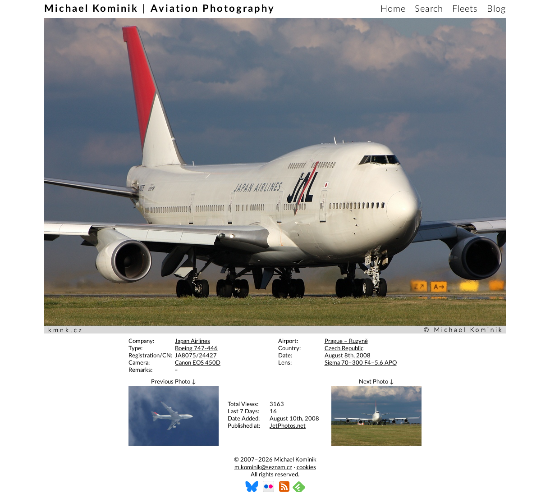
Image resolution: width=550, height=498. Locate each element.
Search (429, 9)
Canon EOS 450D (197, 363)
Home (393, 9)
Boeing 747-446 (196, 349)
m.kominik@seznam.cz (263, 468)
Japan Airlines (192, 341)
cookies (306, 468)
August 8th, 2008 (348, 356)
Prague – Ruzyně (346, 341)
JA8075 (185, 356)
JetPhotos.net (288, 426)
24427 (208, 356)
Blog (496, 9)
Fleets (465, 9)
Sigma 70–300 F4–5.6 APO (361, 363)
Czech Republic (344, 349)
